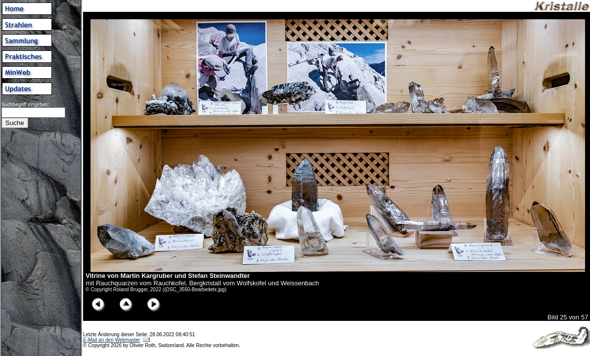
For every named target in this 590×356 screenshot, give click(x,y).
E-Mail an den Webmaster (111, 340)
